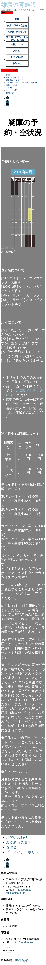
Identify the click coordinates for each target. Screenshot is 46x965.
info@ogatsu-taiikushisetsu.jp (19, 891)
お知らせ (17, 63)
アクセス (17, 51)
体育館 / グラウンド (17, 32)
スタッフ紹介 (17, 57)
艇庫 (17, 19)
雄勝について (17, 44)
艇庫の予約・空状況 (17, 25)
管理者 (11, 847)
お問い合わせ (17, 837)
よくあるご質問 (18, 842)
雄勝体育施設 (18, 5)
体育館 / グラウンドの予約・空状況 (17, 38)
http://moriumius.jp (25, 942)
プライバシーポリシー (24, 852)
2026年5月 (8, 252)
